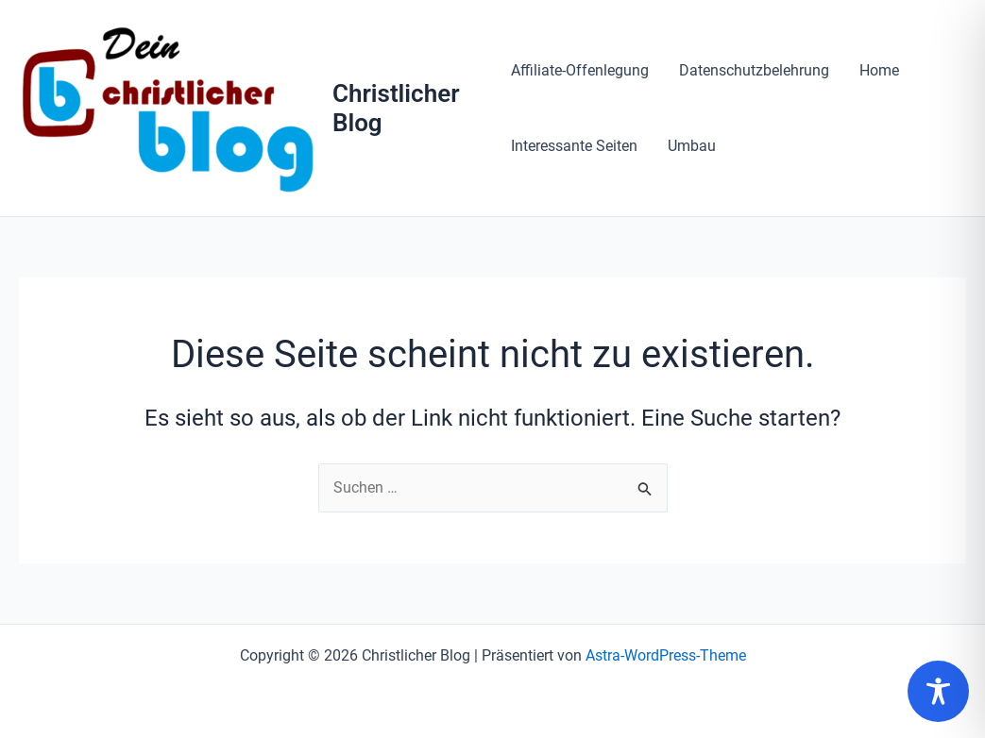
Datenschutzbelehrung (754, 70)
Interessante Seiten (574, 146)
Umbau (692, 146)
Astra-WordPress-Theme (666, 655)
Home (879, 70)
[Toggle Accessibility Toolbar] (938, 691)
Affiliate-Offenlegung (580, 70)
